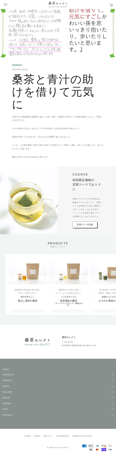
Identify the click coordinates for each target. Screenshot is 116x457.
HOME (5, 370)
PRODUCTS (8, 376)
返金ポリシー (48, 437)
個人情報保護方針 (62, 437)
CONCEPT (7, 381)
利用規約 (37, 437)
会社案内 (27, 437)
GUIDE (5, 387)
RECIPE (6, 399)
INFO (5, 410)
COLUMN (7, 393)
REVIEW (6, 405)
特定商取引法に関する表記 (82, 437)
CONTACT (7, 416)
